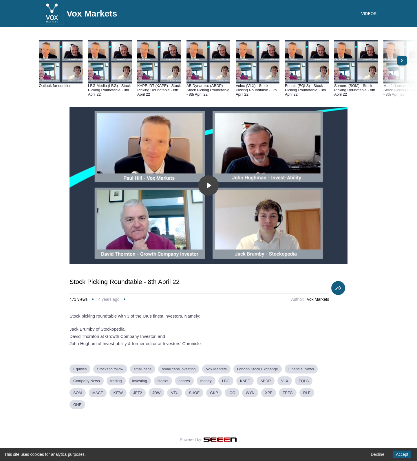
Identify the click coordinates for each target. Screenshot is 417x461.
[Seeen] (220, 439)
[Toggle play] (208, 185)
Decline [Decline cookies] (377, 454)
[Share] (338, 288)
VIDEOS (368, 13)
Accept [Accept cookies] (402, 454)
